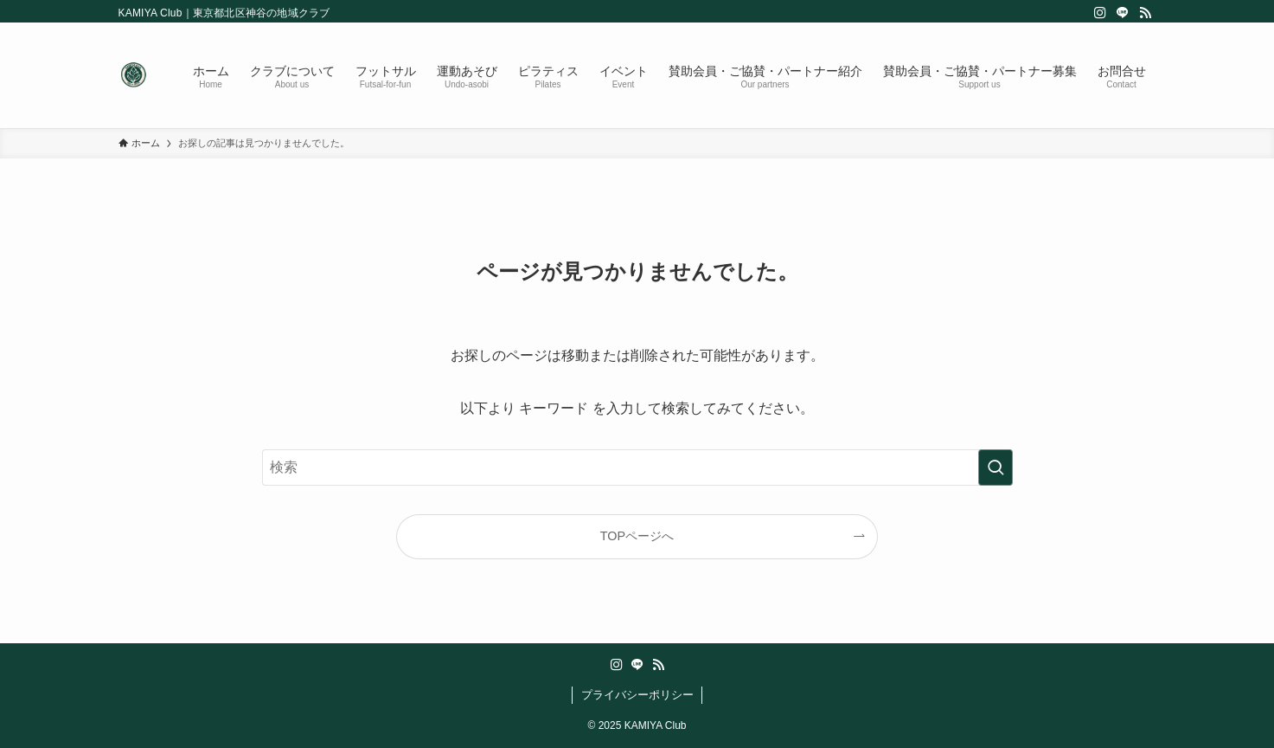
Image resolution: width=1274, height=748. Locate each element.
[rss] (1145, 13)
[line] (1122, 13)
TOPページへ (637, 536)
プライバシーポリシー (637, 694)
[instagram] (1100, 13)
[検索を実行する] (995, 467)
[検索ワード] (637, 467)
